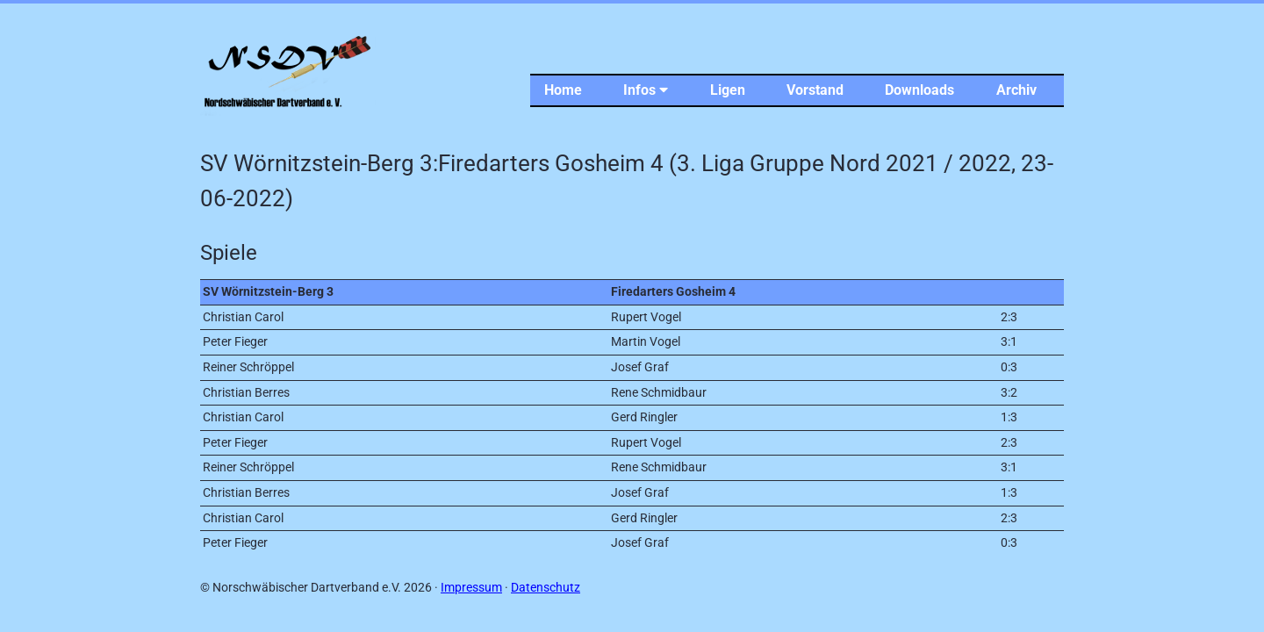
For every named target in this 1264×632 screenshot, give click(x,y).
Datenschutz (545, 587)
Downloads (919, 90)
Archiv (1016, 90)
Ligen (727, 90)
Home (563, 90)
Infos (645, 90)
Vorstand (815, 90)
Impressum (471, 587)
